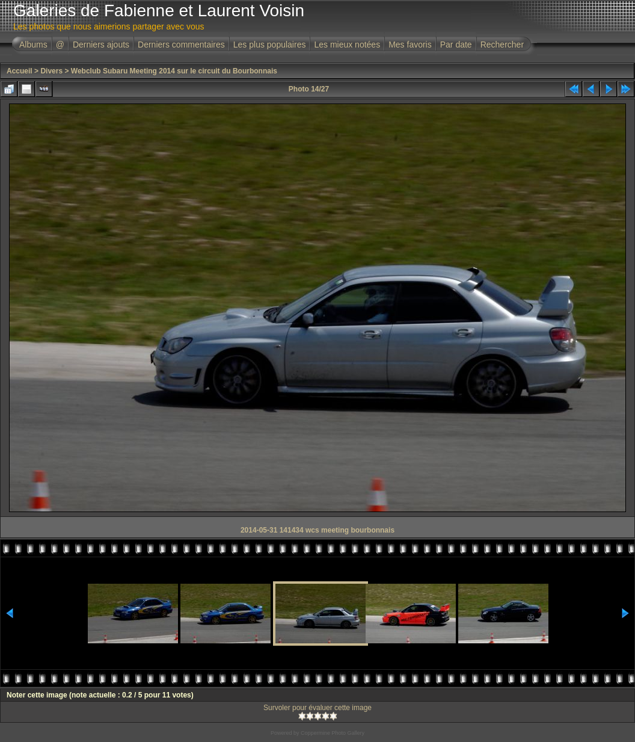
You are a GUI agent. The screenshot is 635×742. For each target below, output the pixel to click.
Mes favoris (410, 44)
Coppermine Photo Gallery (332, 733)
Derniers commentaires (181, 44)
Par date (456, 44)
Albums (33, 44)
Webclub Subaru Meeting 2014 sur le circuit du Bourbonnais (174, 71)
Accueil (19, 71)
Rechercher (502, 44)
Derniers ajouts (101, 44)
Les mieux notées (347, 44)
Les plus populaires (269, 44)
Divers (51, 71)
